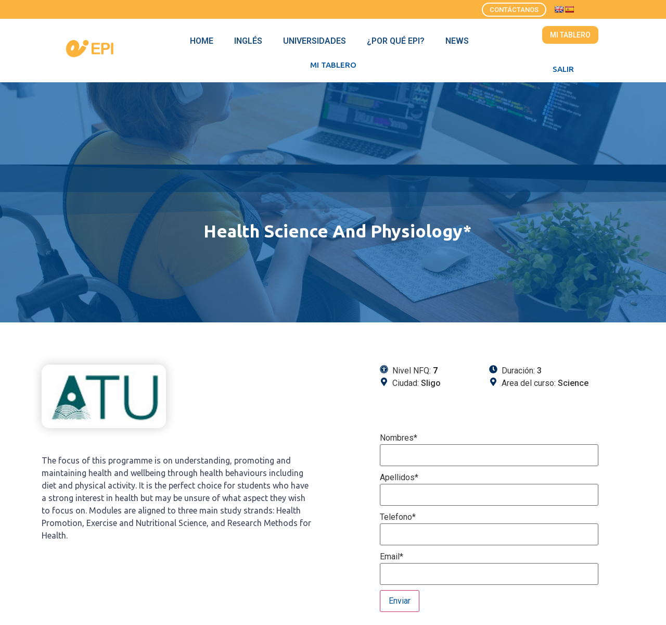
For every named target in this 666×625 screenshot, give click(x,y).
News (457, 41)
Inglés (248, 41)
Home (201, 41)
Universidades (314, 41)
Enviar (400, 601)
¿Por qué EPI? (396, 41)
